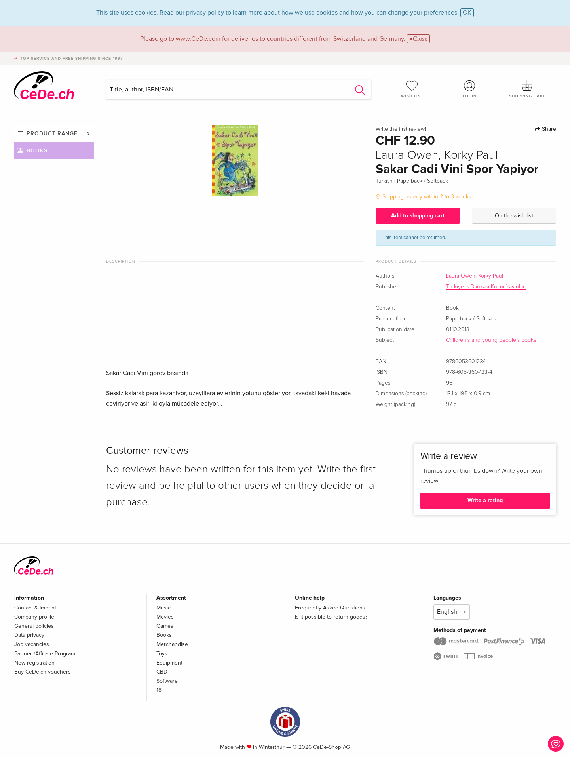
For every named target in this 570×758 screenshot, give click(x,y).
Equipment (169, 662)
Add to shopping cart (418, 215)
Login (470, 89)
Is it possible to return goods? (331, 616)
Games (164, 626)
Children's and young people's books (491, 340)
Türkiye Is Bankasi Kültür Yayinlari (486, 286)
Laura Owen (460, 276)
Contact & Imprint (35, 607)
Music (163, 607)
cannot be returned (424, 237)
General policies (34, 626)
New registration (34, 662)
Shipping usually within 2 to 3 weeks (426, 196)
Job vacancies (31, 644)
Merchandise (172, 644)
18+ (160, 690)
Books (37, 150)
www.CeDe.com (198, 39)
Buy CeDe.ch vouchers (42, 671)
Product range (52, 133)
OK (467, 13)
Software (167, 681)
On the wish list (514, 215)
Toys (161, 653)
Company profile (34, 616)
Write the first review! (401, 129)
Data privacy (29, 635)
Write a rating (485, 500)
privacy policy (205, 13)
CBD (161, 671)
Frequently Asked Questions (330, 607)
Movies (165, 616)
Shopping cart (527, 89)
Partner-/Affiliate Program (44, 653)
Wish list (412, 89)
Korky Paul (490, 276)
